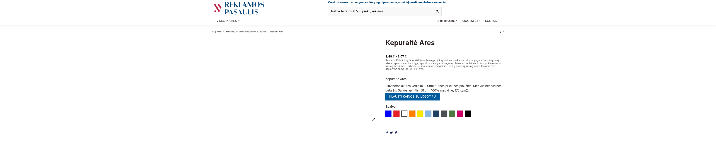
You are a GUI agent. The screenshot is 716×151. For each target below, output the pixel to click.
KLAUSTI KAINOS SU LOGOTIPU (412, 96)
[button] (471, 20)
